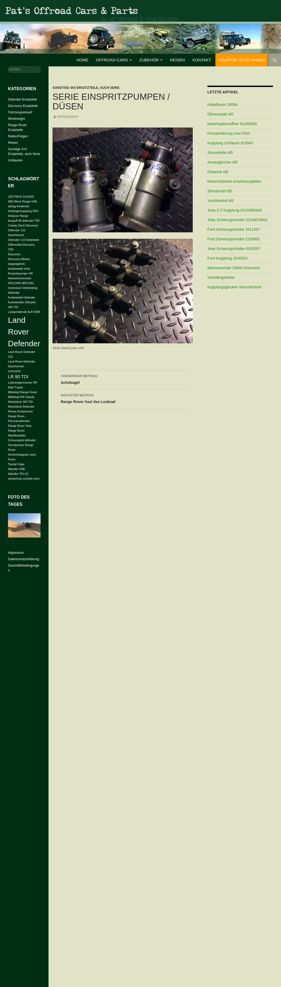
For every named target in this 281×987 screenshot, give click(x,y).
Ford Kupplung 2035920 (227, 258)
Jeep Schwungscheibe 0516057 (233, 248)
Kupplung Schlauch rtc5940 (230, 143)
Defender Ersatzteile (22, 99)
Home (83, 60)
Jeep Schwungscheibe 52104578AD (237, 220)
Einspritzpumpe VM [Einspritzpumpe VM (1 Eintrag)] (20, 273)
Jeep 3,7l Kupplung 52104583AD (234, 210)
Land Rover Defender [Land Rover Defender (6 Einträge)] (24, 332)
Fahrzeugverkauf (20, 112)
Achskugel (124, 379)
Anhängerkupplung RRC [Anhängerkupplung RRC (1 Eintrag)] (23, 211)
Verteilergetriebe (221, 277)
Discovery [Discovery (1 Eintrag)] (14, 254)
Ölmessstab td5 (220, 114)
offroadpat (67, 117)
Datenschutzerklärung (23, 559)
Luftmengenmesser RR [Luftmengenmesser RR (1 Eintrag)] (22, 382)
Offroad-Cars (112, 60)
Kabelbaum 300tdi (222, 104)
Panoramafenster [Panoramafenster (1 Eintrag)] (19, 421)
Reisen (177, 60)
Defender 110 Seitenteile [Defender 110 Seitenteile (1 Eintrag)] (23, 239)
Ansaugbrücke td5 (222, 162)
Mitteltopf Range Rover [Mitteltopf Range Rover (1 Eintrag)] (22, 392)
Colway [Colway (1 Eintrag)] (12, 225)
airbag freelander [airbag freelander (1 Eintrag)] (19, 206)
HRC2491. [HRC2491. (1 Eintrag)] (28, 283)
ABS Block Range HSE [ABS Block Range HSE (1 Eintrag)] (22, 201)
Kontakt (201, 60)
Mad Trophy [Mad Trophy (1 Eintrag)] (15, 387)
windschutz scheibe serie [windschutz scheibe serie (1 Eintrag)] (23, 478)
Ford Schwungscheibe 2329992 (233, 239)
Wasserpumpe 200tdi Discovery (233, 268)
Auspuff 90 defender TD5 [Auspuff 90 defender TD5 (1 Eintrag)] (24, 220)
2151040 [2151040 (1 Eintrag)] (28, 196)
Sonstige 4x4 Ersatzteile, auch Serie (86, 88)
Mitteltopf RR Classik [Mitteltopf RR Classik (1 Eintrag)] (21, 397)
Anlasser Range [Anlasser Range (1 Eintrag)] (18, 215)
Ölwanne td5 (217, 172)
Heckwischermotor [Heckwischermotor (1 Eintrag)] (19, 278)
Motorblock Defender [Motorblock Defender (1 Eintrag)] (21, 406)
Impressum (16, 553)
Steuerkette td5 (220, 152)
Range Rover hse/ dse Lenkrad (124, 398)
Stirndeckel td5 (219, 191)
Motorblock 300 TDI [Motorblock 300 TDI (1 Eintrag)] (20, 401)
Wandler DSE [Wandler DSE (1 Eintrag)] (16, 469)
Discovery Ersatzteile (23, 106)
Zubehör (149, 60)
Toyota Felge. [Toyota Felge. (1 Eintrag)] (16, 464)
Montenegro (16, 119)
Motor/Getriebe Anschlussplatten (234, 181)
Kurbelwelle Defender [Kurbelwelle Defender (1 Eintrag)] (21, 297)
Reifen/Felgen (18, 136)
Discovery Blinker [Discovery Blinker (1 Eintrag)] (19, 259)
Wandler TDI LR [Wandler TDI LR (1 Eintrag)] (18, 473)
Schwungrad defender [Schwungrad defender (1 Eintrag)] (22, 440)
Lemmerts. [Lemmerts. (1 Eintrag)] (14, 371)
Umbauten (15, 160)
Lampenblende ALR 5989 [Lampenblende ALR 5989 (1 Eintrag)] (24, 311)
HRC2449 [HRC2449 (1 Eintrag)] (14, 283)
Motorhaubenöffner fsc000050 (232, 124)
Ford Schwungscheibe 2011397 (233, 229)
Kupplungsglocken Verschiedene (234, 287)
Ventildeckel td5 (220, 200)
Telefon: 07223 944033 (242, 60)
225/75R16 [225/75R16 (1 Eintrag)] (15, 196)
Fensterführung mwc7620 (228, 133)
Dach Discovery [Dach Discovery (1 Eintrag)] (28, 225)
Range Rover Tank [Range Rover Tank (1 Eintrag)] (19, 425)
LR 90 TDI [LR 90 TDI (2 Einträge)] (18, 376)
